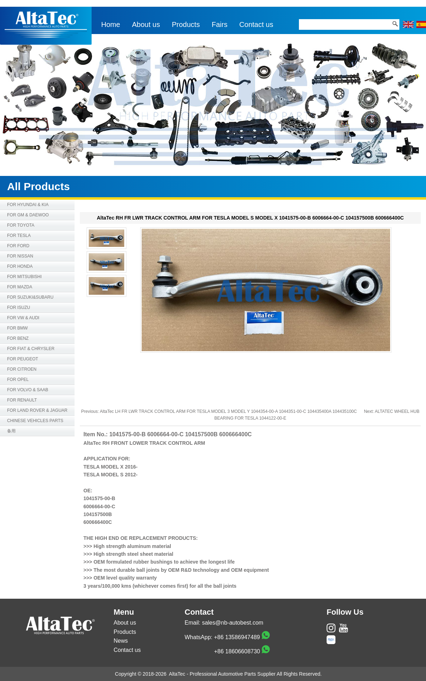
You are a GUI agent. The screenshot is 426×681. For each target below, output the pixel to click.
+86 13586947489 (237, 637)
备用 (11, 430)
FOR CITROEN (22, 369)
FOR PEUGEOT (22, 358)
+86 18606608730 (237, 651)
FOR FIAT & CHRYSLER (30, 348)
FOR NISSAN (20, 256)
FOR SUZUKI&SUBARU (30, 297)
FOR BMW (17, 328)
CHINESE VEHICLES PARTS (35, 420)
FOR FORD (18, 245)
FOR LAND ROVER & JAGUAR (37, 410)
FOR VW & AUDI (23, 317)
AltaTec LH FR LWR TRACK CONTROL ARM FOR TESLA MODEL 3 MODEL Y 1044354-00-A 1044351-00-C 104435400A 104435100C (228, 411)
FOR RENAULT (22, 400)
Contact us (256, 24)
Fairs (219, 24)
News (121, 641)
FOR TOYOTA (20, 225)
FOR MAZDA (19, 286)
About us (146, 24)
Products (186, 24)
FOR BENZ (18, 338)
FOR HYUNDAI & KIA (28, 204)
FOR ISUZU (18, 307)
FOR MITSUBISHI (24, 276)
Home (110, 24)
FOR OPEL (18, 379)
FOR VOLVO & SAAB (27, 389)
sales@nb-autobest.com (232, 623)
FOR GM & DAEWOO (28, 214)
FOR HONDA (20, 266)
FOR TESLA (19, 235)
